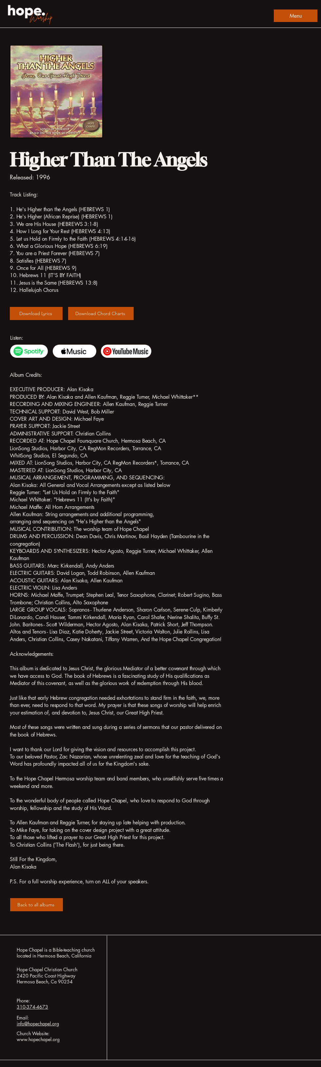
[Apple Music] (74, 351)
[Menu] (296, 15)
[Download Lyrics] (36, 313)
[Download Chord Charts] (101, 313)
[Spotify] (29, 351)
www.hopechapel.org (38, 1039)
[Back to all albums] (36, 904)
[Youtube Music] (126, 351)
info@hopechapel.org (38, 1023)
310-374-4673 (32, 1007)
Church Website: (33, 1033)
